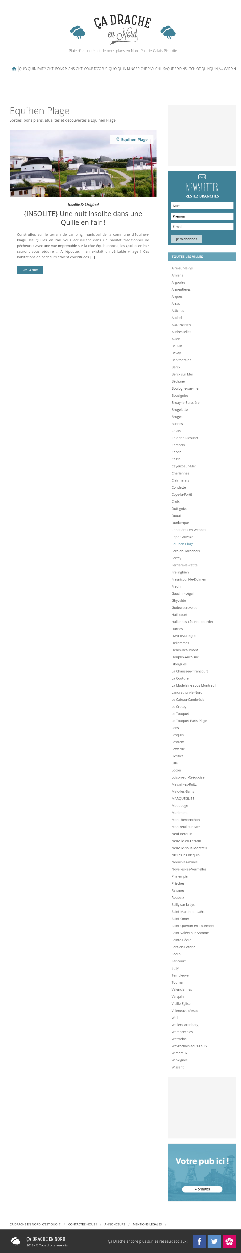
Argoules (178, 282)
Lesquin (178, 735)
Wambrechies (182, 1032)
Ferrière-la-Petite (184, 565)
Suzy (175, 968)
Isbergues (179, 664)
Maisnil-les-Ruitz (184, 784)
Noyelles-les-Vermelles (189, 869)
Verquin (178, 996)
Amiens (177, 275)
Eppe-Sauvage (182, 537)
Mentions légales (147, 1224)
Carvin (176, 452)
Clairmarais (180, 480)
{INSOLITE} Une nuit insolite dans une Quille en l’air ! (83, 218)
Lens (175, 727)
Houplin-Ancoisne (185, 657)
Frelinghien (180, 572)
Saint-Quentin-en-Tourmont (193, 925)
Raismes (178, 890)
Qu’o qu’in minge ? (124, 68)
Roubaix (178, 897)
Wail (175, 1017)
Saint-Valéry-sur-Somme (190, 933)
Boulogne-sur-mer (186, 388)
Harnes (177, 628)
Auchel (177, 317)
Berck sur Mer (182, 374)
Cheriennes (180, 473)
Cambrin (178, 445)
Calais (176, 431)
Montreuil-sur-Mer (186, 826)
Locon (176, 770)
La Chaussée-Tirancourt (190, 671)
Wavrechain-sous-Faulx (189, 1046)
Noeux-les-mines (184, 862)
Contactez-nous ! (82, 1224)
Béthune (178, 381)
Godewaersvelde (184, 607)
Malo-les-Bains (183, 791)
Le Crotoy (179, 706)
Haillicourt (179, 614)
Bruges (177, 416)
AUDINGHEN (181, 324)
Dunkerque (180, 522)
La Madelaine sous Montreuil (194, 685)
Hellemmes (180, 643)
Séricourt (179, 961)
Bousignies (180, 395)
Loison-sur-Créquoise (188, 777)
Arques (177, 296)
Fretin (176, 586)
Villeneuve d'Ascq (185, 1010)
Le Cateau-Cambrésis (188, 699)
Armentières (181, 289)
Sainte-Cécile (181, 940)
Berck (176, 367)
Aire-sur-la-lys (182, 268)
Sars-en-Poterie (183, 947)
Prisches (178, 883)
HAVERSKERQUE (184, 636)
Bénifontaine (181, 360)
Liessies (177, 756)
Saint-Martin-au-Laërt (188, 911)
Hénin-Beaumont (185, 650)
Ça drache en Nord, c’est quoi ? (35, 1224)
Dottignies (179, 508)
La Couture (180, 678)
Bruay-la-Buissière (186, 402)
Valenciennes (182, 989)
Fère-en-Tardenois (186, 551)
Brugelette (180, 409)
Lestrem (178, 742)
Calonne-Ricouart (185, 438)
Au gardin (227, 68)
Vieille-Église (181, 1003)
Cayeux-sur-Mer (184, 466)
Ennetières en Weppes (189, 530)
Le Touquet (180, 713)
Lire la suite (30, 270)
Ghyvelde (179, 600)
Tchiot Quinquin (203, 68)
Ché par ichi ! (151, 68)
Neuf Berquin (182, 834)
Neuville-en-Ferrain (186, 841)
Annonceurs (114, 1224)
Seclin (176, 954)
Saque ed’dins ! (176, 68)
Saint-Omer (180, 918)
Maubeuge (180, 805)
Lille (175, 763)
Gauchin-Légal (182, 593)
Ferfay (176, 558)
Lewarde (178, 749)
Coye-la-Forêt (182, 494)
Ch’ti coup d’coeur (92, 68)
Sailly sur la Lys (183, 904)
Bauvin (177, 346)
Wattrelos (179, 1039)
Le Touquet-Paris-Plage (189, 720)
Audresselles (181, 332)
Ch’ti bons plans (61, 68)
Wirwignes (180, 1060)
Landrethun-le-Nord (187, 692)
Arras (176, 303)
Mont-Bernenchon (186, 819)
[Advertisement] (124, 89)
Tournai (178, 982)
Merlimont (180, 812)
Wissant (178, 1067)
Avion (176, 339)
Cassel (176, 459)
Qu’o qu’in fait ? (32, 68)
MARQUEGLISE (183, 798)
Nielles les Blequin (186, 855)
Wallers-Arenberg (185, 1024)
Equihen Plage (182, 544)
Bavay (176, 353)
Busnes (177, 423)
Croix (176, 501)
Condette (179, 487)
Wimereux (179, 1053)
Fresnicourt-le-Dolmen (189, 579)
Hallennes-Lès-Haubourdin (192, 621)
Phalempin (180, 876)
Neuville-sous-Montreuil (190, 848)
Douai (176, 515)
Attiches (178, 310)
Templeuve (180, 975)
